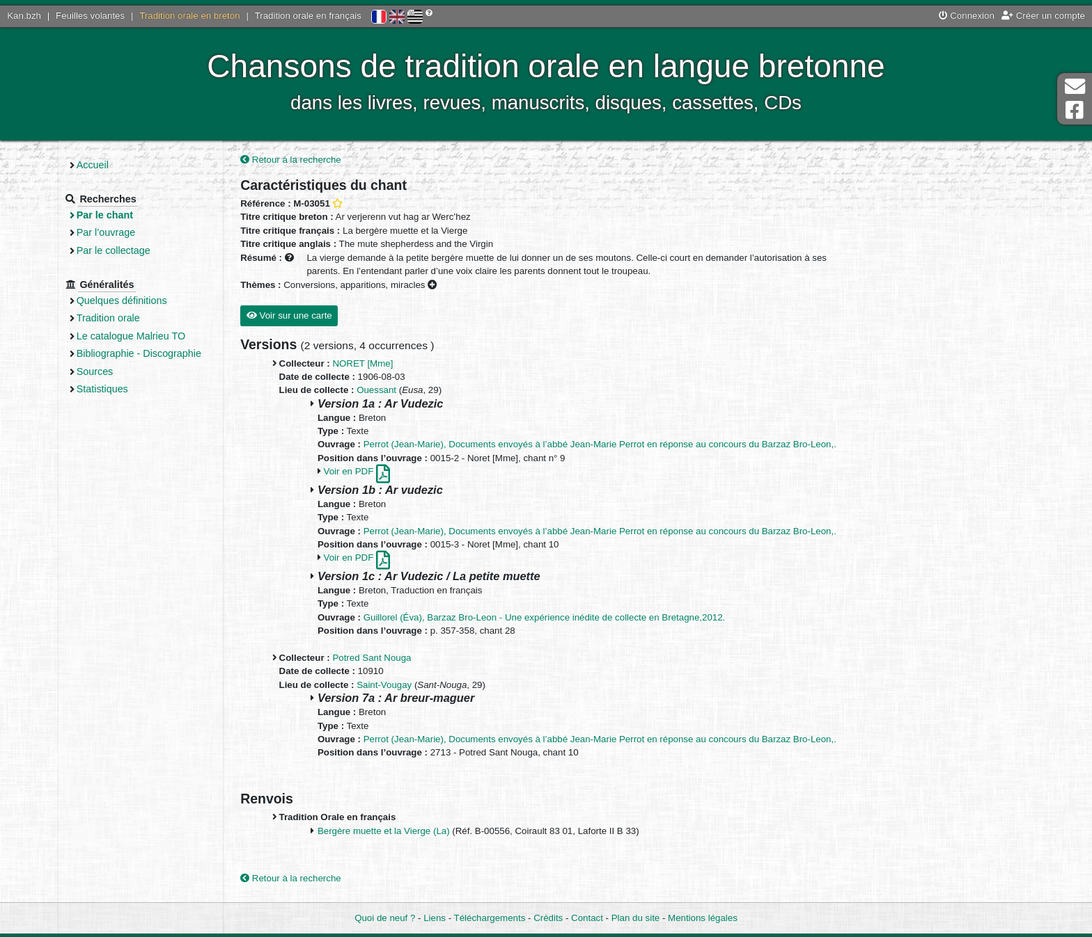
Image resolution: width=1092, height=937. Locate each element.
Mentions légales (703, 918)
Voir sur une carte (327, 317)
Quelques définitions (163, 300)
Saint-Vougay (422, 686)
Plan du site (635, 918)
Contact (587, 918)
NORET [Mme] (400, 365)
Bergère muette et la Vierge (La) (422, 832)
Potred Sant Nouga (409, 659)
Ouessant (415, 392)
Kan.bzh (24, 15)
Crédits (548, 918)
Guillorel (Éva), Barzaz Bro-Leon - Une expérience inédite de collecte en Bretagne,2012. (583, 619)
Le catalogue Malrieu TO (172, 336)
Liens (434, 918)
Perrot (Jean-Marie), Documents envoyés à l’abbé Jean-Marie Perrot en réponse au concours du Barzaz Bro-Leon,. (638, 446)
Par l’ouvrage (147, 232)
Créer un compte (1043, 15)
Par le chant (146, 215)
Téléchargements (490, 918)
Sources (136, 371)
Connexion (966, 15)
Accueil (134, 164)
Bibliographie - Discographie (180, 353)
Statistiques (144, 388)
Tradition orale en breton (189, 15)
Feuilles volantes (90, 15)
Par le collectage (155, 250)
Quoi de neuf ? (384, 918)
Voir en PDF (394, 473)
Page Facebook (1074, 110)
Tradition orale (150, 317)
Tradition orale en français (308, 15)
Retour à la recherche (329, 161)
